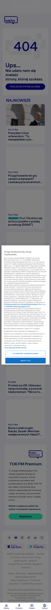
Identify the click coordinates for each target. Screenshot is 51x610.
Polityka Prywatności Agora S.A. (17, 306)
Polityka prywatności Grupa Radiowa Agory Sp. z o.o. (25, 304)
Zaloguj (44, 606)
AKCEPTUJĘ (25, 361)
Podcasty (19, 606)
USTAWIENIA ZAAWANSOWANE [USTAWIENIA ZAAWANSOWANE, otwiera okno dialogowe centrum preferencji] (25, 353)
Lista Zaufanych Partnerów (15, 348)
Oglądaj (32, 606)
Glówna (6, 606)
